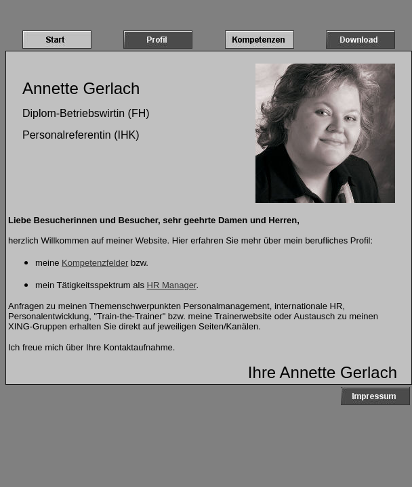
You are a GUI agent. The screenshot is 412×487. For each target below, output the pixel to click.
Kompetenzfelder (95, 263)
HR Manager (172, 285)
